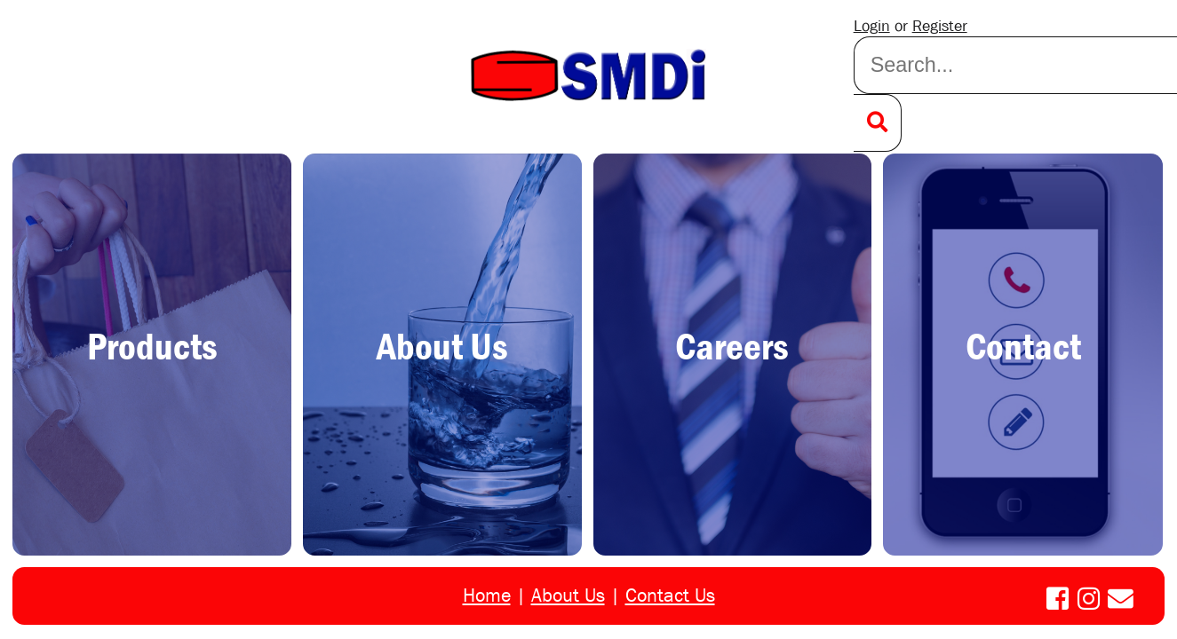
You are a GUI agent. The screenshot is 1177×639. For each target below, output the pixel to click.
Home (487, 595)
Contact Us (670, 595)
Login (872, 26)
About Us (568, 595)
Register (939, 26)
